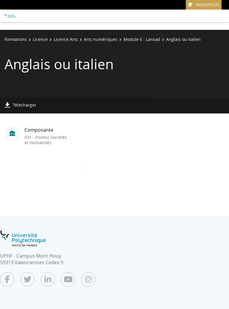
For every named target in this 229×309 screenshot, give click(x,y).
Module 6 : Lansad (141, 39)
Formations (15, 39)
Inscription (203, 4)
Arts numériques (100, 39)
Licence (40, 39)
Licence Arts (66, 39)
